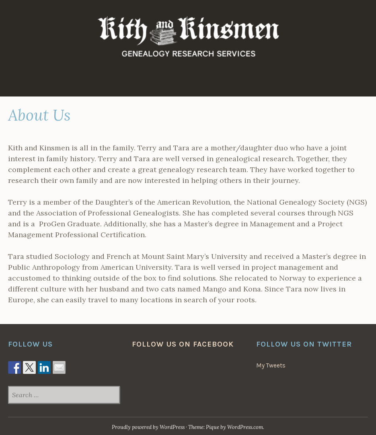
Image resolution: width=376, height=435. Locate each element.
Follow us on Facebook (183, 344)
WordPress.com (245, 427)
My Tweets (271, 365)
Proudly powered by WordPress (148, 427)
